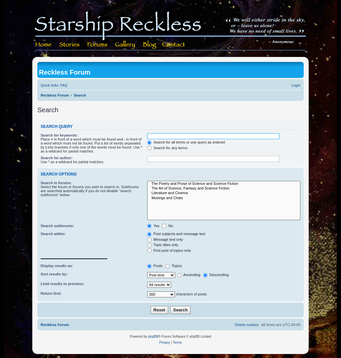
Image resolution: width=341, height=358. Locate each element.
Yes (153, 226)
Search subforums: (57, 226)
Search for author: (56, 158)
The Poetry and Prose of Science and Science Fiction (224, 183)
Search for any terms (167, 148)
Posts (155, 266)
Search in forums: (56, 183)
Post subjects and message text (176, 234)
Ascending (188, 275)
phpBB (153, 336)
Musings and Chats (224, 198)
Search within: (53, 234)
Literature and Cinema (224, 193)
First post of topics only (169, 250)
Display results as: (57, 266)
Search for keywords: (59, 135)
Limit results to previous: (62, 284)
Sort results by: (54, 274)
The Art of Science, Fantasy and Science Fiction (224, 188)
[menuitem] (63, 85)
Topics (173, 266)
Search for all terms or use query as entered (186, 142)
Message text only (165, 239)
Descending (216, 275)
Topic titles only (162, 245)
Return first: (51, 293)
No (167, 226)
